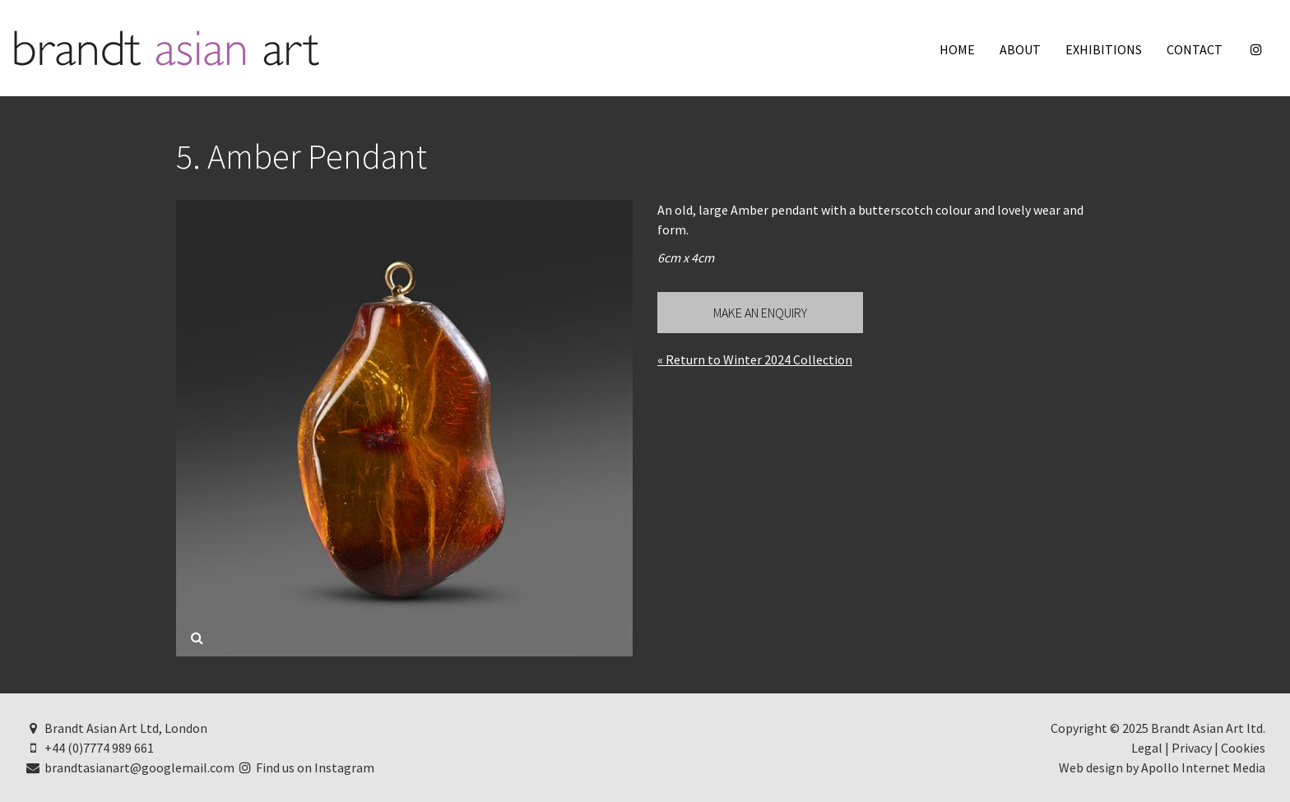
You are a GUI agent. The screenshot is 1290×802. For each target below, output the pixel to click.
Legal (1146, 747)
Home (957, 49)
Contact (1195, 49)
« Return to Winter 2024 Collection (754, 359)
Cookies (1243, 747)
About (1020, 49)
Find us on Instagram (306, 767)
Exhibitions (1103, 49)
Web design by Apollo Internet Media (1162, 767)
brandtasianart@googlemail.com (129, 767)
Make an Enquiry (760, 312)
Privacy (1192, 747)
